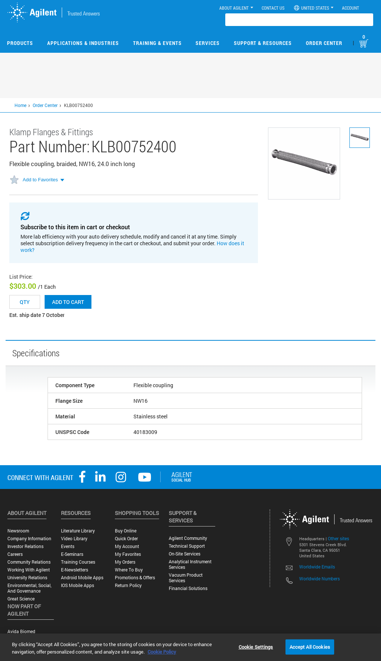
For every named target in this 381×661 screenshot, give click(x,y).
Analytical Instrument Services (190, 564)
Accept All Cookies (310, 646)
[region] (190, 647)
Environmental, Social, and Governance (29, 588)
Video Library (74, 538)
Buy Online (125, 531)
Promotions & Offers (135, 577)
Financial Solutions (188, 588)
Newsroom (18, 531)
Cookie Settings (256, 646)
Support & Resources (263, 42)
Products (20, 42)
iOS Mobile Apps (77, 585)
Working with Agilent (28, 570)
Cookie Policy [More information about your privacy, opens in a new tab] (162, 651)
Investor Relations (25, 546)
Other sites (338, 538)
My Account (127, 546)
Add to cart (68, 301)
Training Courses (78, 562)
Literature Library (78, 531)
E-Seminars (72, 554)
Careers (15, 554)
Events (67, 546)
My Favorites (128, 554)
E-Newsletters (74, 570)
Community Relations (29, 562)
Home (20, 105)
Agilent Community (188, 538)
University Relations (27, 577)
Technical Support (187, 546)
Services (208, 42)
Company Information (29, 538)
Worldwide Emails (317, 567)
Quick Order (126, 538)
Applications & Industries (83, 42)
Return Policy (128, 585)
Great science (21, 599)
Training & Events (157, 42)
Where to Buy (129, 570)
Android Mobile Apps (82, 577)
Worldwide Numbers (319, 578)
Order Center (324, 42)
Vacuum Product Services (186, 577)
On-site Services (184, 554)
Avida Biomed (21, 631)
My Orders (125, 562)
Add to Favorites (40, 179)
